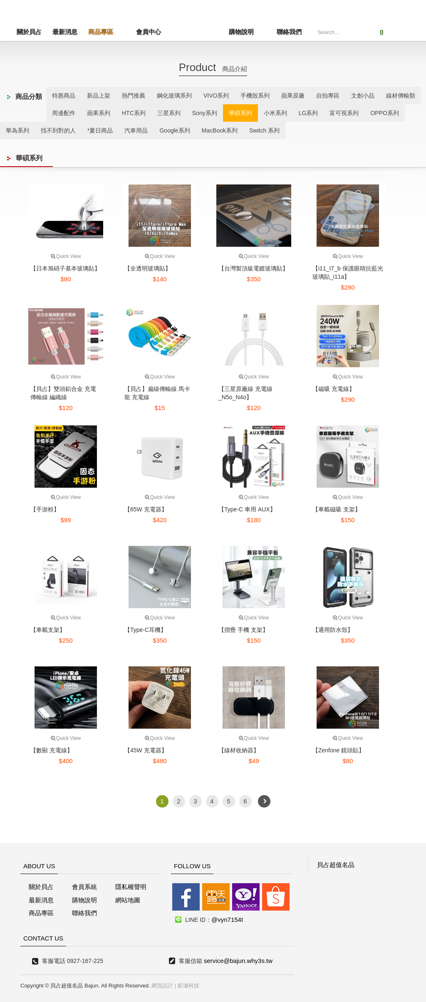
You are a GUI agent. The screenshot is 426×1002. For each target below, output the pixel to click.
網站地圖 (127, 900)
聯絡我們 (289, 31)
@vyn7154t (227, 919)
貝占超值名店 (198, 23)
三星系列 (169, 113)
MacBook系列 (220, 130)
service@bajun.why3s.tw (238, 960)
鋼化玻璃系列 (174, 95)
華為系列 (17, 130)
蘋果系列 (98, 113)
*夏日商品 (100, 130)
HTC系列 (134, 113)
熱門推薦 (133, 95)
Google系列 (174, 130)
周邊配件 (63, 113)
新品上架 (98, 95)
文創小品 (362, 95)
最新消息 (64, 31)
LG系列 (308, 113)
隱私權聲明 (130, 886)
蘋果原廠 (293, 95)
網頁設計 (162, 985)
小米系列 (275, 113)
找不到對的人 (58, 130)
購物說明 (253, 31)
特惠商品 (63, 95)
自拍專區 (327, 95)
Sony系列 (204, 113)
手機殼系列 (255, 95)
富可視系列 (344, 113)
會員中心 (136, 31)
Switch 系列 (264, 130)
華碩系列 (240, 113)
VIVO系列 (216, 95)
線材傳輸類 (400, 95)
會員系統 (84, 886)
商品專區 (100, 31)
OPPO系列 (384, 113)
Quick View (66, 256)
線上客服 (18, 480)
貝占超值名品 (335, 864)
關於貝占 (29, 31)
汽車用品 (136, 130)
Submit (355, 31)
